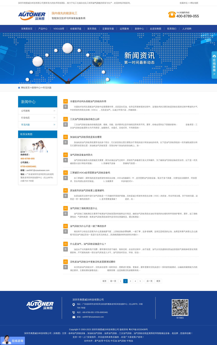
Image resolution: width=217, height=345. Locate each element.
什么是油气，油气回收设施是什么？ (88, 244)
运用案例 (124, 28)
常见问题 (47, 87)
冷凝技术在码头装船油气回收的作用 (88, 101)
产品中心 (42, 28)
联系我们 (171, 28)
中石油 (114, 341)
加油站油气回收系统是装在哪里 (86, 137)
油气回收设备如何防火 (81, 154)
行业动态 (25, 117)
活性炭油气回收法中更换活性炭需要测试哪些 (92, 261)
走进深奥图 (155, 28)
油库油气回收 (110, 333)
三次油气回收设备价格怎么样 (84, 119)
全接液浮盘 (75, 28)
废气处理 (99, 341)
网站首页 (25, 87)
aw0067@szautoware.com (37, 170)
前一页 (113, 281)
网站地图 (194, 3)
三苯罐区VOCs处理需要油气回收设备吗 (90, 172)
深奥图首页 (26, 28)
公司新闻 (25, 111)
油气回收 (96, 3)
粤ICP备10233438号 (138, 329)
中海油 (130, 341)
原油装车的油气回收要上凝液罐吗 (87, 190)
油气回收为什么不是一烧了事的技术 (88, 226)
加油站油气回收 (94, 333)
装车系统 (91, 28)
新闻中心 (139, 28)
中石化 (107, 341)
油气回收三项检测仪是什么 (83, 208)
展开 (214, 66)
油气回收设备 (79, 333)
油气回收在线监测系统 (144, 333)
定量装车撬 (108, 28)
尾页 (158, 281)
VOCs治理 (58, 28)
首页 (104, 281)
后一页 (150, 281)
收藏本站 (184, 3)
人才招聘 (186, 28)
